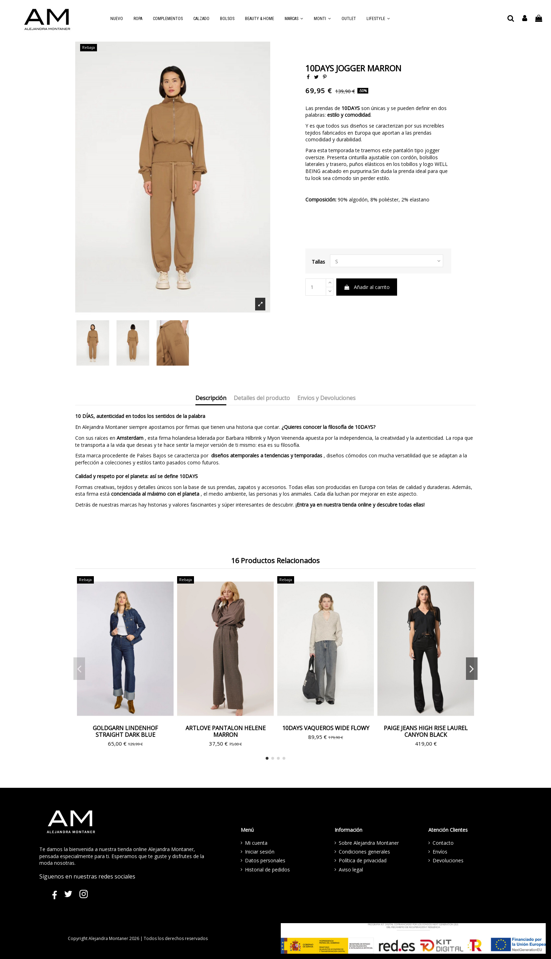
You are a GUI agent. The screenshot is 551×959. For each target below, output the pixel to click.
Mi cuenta (256, 842)
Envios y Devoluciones (326, 398)
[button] (294, 18)
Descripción (210, 398)
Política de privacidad (363, 860)
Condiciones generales (364, 851)
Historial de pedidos (267, 869)
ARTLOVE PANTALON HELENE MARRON (226, 731)
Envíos (440, 851)
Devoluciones (448, 860)
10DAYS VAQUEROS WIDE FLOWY (325, 728)
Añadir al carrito (367, 287)
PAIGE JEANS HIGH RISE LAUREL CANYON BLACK (426, 731)
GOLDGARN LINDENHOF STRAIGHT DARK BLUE (125, 731)
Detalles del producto (262, 398)
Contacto (443, 842)
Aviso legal (351, 869)
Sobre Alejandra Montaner (369, 842)
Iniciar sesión (259, 851)
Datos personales (265, 860)
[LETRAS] (386, 261)
